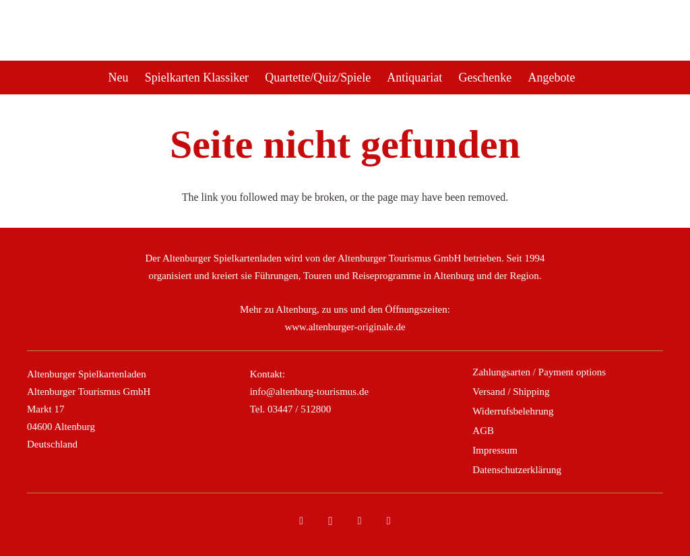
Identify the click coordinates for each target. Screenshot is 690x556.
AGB (483, 430)
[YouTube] (388, 520)
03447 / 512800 (299, 409)
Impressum (495, 450)
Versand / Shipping (510, 391)
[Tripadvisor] (359, 520)
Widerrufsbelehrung (512, 411)
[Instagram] (330, 520)
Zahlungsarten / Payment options (539, 372)
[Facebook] (301, 520)
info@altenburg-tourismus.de (309, 391)
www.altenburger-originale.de (344, 326)
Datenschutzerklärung (516, 469)
